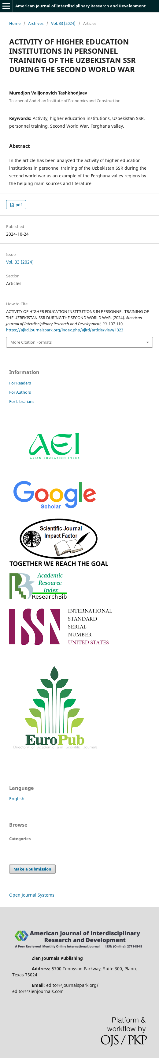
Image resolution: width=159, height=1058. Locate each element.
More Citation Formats (31, 342)
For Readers (20, 383)
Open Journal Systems (31, 895)
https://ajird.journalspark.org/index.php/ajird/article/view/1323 (64, 330)
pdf (18, 204)
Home (14, 23)
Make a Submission (32, 869)
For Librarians (21, 401)
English (16, 798)
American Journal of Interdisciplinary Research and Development (80, 6)
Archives (35, 23)
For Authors (20, 392)
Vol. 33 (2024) (63, 23)
